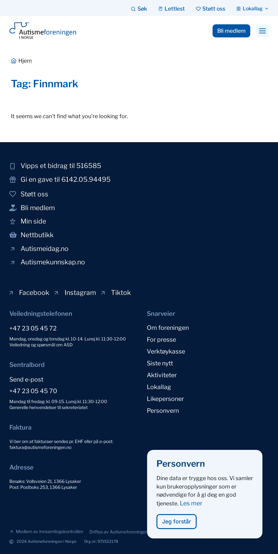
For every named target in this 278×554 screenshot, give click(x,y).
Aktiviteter (162, 375)
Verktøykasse (166, 351)
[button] (262, 31)
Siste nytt (160, 363)
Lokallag (159, 387)
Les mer (191, 504)
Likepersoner (165, 398)
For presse (161, 339)
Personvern (163, 410)
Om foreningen (168, 327)
